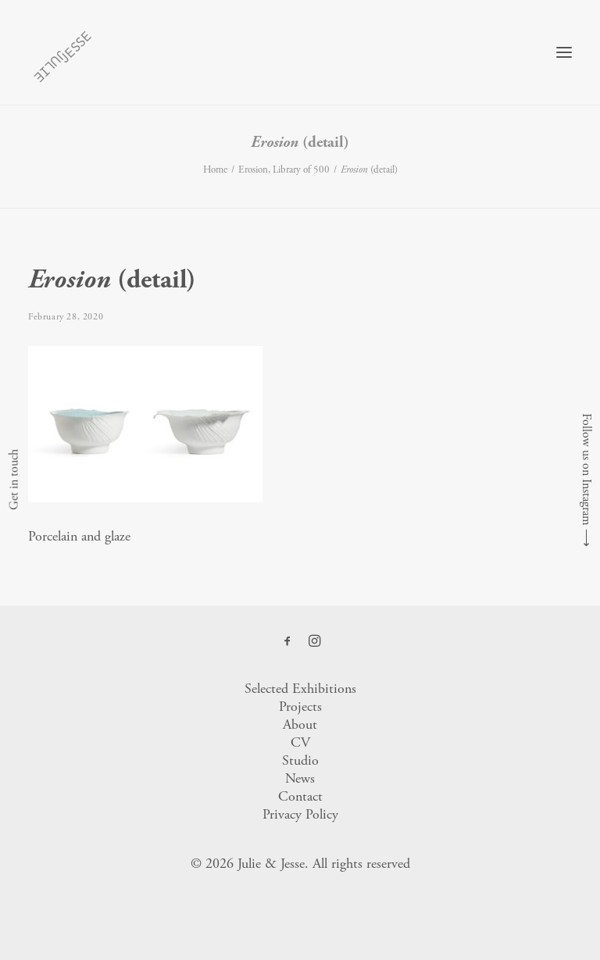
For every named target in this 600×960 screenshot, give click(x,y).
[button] (564, 52)
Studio (300, 760)
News (300, 778)
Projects (300, 707)
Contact (300, 796)
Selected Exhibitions (300, 689)
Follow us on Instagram (586, 469)
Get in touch (13, 480)
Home (215, 170)
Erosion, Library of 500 (284, 170)
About (300, 724)
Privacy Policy (300, 814)
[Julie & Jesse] (62, 52)
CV (300, 742)
